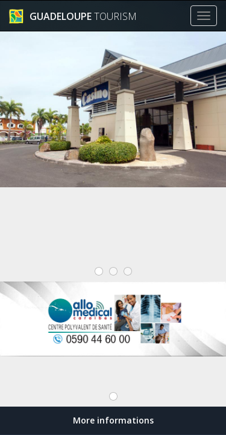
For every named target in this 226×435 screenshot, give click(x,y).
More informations (113, 420)
